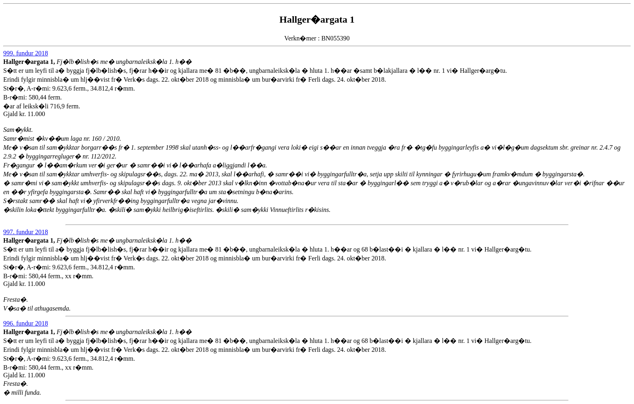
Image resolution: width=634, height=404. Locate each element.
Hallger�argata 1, (30, 61)
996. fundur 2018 (25, 323)
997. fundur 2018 (25, 231)
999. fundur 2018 (25, 53)
